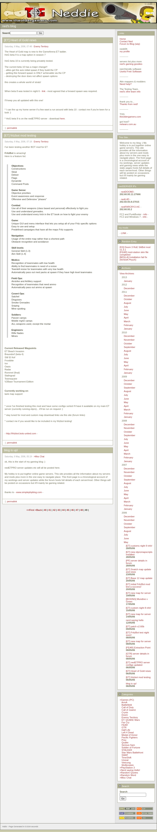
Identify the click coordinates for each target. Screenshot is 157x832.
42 (54, 510)
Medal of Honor (130, 735)
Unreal (125, 760)
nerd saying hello (135, 620)
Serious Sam (128, 745)
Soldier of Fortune (131, 747)
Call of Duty (128, 707)
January (128, 281)
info (145, 214)
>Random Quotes (129, 772)
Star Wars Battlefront (132, 752)
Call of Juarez (129, 710)
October (128, 299)
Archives (124, 268)
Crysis (125, 712)
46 (72, 510)
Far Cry (125, 722)
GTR (124, 727)
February (128, 325)
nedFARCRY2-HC (130, 207)
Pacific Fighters (129, 737)
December (129, 288)
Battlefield (127, 705)
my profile (125, 51)
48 (81, 510)
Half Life (126, 730)
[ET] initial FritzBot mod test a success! (138, 585)
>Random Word (128, 775)
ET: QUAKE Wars (131, 720)
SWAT (125, 755)
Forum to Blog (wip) (130, 44)
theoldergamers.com (130, 116)
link (43, 91)
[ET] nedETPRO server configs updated (138, 663)
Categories (126, 694)
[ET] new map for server (138, 593)
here (62, 118)
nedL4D (125, 199)
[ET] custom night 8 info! (138, 608)
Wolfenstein (128, 765)
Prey (124, 740)
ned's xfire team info (130, 91)
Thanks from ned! (129, 104)
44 (63, 510)
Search (124, 786)
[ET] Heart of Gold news (138, 671)
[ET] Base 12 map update (139, 578)
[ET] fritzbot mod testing (138, 677)
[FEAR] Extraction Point (138, 647)
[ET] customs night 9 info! (139, 545)
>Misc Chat (39, 456)
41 (49, 510)
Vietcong (126, 762)
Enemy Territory (41, 46)
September (129, 347)
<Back (38, 510)
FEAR (125, 725)
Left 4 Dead (128, 732)
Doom (125, 715)
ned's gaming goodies (131, 64)
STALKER (127, 750)
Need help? (126, 84)
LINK (123, 233)
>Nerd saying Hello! (130, 770)
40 (45, 510)
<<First (31, 510)
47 (77, 510)
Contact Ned (126, 41)
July (126, 306)
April (126, 317)
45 (68, 510)
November (129, 340)
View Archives (127, 273)
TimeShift (126, 757)
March (127, 321)
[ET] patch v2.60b (135, 626)
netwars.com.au (128, 124)
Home (123, 39)
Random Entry (128, 241)
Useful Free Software (131, 71)
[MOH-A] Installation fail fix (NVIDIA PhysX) (133, 258)
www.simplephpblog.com (29, 492)
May (126, 314)
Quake (125, 742)
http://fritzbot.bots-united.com (21, 433)
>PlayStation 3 (127, 767)
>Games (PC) (127, 700)
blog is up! (131, 683)
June (126, 310)
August (127, 303)
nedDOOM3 (127, 191)
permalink (12, 128)
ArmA (124, 702)
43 (58, 510)
